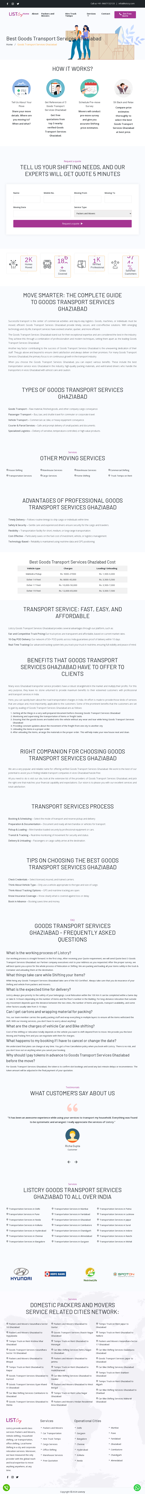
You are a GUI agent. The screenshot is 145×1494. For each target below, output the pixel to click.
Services (91, 15)
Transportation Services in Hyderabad (27, 1230)
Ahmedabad (115, 1460)
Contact (105, 14)
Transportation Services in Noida (24, 1220)
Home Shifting (83, 476)
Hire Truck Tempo (70, 15)
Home (26, 14)
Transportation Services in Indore (116, 1230)
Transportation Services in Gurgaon (71, 1241)
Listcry (81, 1492)
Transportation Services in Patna (115, 1209)
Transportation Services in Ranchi (116, 1236)
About (35, 14)
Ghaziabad (114, 1444)
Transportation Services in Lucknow (117, 1214)
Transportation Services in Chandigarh (72, 1230)
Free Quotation (49, 1460)
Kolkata (79, 1455)
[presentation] (69, 1162)
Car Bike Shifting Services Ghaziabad (116, 1367)
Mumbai (113, 1428)
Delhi (78, 1428)
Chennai (79, 1444)
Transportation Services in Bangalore (27, 1241)
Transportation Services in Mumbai (71, 1209)
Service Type (80, 207)
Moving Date (19, 207)
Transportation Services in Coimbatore (73, 1225)
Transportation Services (20, 476)
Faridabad (114, 1438)
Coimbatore (115, 1449)
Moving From (80, 193)
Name (16, 193)
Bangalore (80, 1439)
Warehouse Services (52, 470)
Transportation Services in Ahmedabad (73, 1236)
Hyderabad (81, 1450)
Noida (78, 1460)
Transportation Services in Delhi (24, 1209)
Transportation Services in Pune (24, 1214)
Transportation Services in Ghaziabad (72, 1220)
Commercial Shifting (119, 470)
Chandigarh (115, 1455)
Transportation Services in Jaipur (115, 1220)
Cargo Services (49, 476)
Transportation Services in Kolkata (25, 1225)
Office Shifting (48, 1450)
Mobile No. (49, 193)
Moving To (110, 193)
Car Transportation (50, 1433)
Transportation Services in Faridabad (72, 1214)
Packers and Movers (47, 15)
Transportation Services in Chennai (25, 1236)
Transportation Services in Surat (115, 1225)
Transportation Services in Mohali (116, 1241)
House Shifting (15, 470)
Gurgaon (79, 1433)
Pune (112, 1433)
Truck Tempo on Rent (121, 476)
